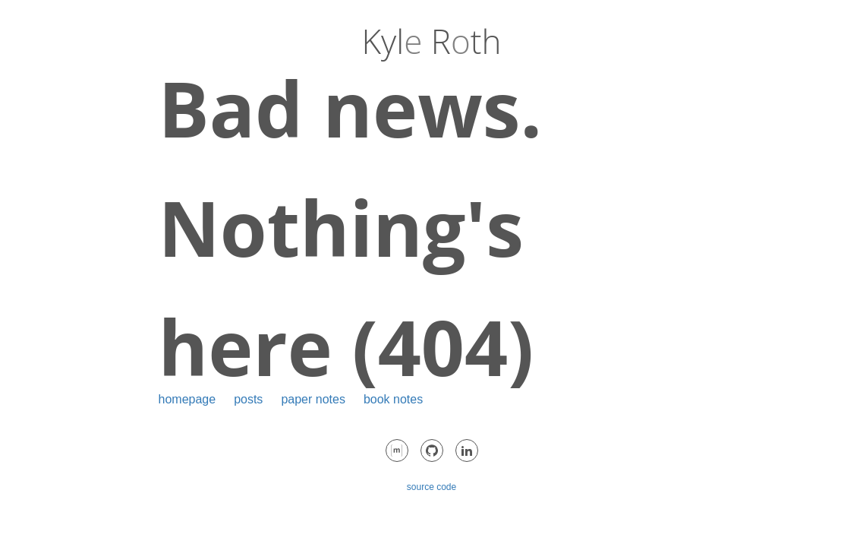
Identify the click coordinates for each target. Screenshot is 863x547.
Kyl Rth (432, 41)
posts (248, 399)
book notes (393, 399)
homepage (187, 399)
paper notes (313, 399)
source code (431, 487)
